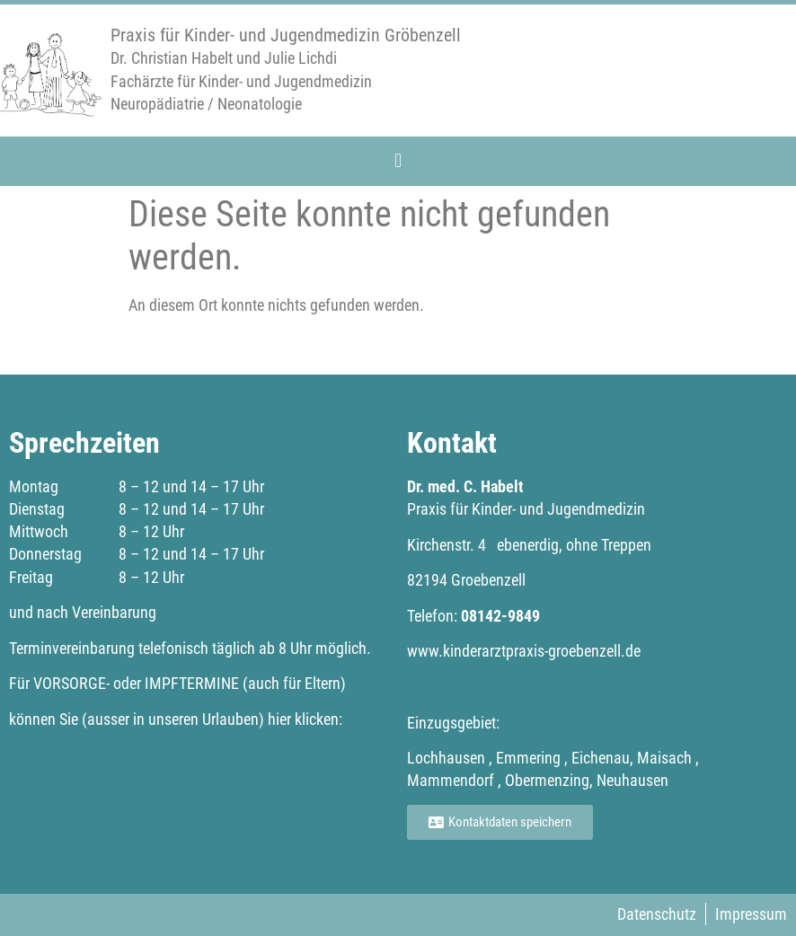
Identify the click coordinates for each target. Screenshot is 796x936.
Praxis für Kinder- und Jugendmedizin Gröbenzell (286, 35)
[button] (397, 160)
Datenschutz (656, 914)
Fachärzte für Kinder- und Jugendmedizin (241, 81)
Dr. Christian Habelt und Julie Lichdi (224, 58)
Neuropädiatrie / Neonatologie (206, 103)
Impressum (751, 914)
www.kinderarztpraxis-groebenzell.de (524, 650)
